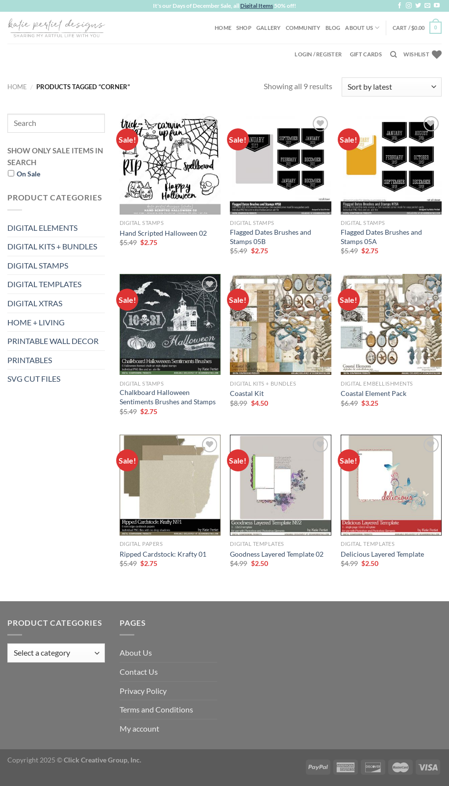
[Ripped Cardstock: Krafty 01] (170, 485)
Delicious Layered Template (382, 554)
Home (223, 28)
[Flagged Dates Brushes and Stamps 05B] (280, 164)
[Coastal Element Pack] (391, 324)
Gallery (268, 28)
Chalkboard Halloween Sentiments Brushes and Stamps (168, 397)
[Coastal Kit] (280, 324)
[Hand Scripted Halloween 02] (170, 164)
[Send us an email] (427, 5)
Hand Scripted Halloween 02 (163, 233)
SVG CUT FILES (33, 378)
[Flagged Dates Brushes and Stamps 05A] (391, 164)
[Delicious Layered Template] (391, 485)
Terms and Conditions (156, 709)
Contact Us (139, 671)
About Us (362, 27)
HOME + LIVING (36, 322)
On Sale (28, 174)
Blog (333, 28)
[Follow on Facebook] (399, 5)
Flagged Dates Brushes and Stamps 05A (381, 237)
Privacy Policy (143, 690)
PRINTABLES (29, 360)
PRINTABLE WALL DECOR (53, 340)
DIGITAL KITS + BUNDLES (52, 246)
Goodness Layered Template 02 (277, 554)
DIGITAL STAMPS (37, 265)
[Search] (393, 54)
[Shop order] (392, 87)
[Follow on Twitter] (418, 5)
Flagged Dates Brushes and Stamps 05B (270, 237)
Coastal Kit (247, 393)
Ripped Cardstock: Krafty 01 (163, 554)
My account (139, 728)
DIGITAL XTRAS (34, 303)
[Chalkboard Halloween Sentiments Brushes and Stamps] (170, 324)
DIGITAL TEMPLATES (44, 284)
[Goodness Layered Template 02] (280, 485)
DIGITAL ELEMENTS (42, 227)
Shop (243, 28)
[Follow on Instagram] (409, 5)
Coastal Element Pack (373, 393)
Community (303, 28)
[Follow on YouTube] (437, 5)
